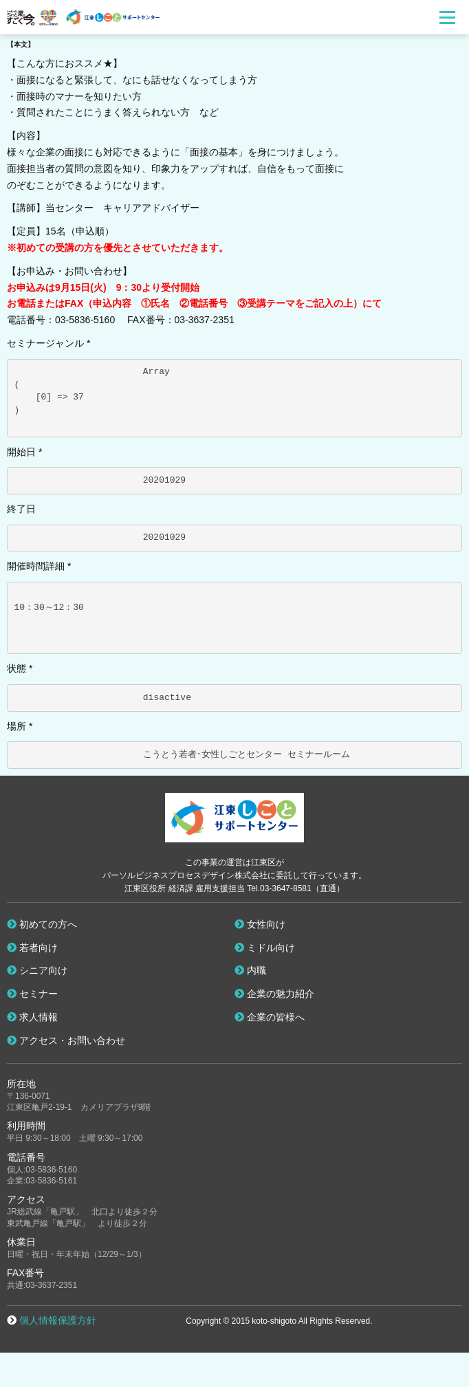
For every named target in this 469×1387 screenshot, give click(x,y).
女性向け (260, 924)
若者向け (32, 947)
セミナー (32, 993)
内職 (250, 970)
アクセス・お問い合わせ (66, 1040)
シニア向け (37, 970)
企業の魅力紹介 (274, 993)
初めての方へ (42, 924)
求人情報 (32, 1017)
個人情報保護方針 (57, 1320)
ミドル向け (265, 947)
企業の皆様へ (270, 1017)
